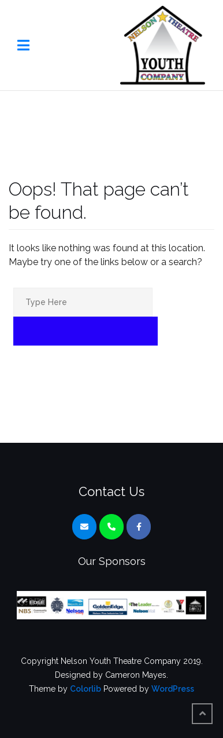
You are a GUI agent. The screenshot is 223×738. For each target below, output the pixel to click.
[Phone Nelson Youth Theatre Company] (111, 526)
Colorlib (85, 688)
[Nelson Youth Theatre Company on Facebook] (139, 526)
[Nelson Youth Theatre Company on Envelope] (84, 526)
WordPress (172, 688)
